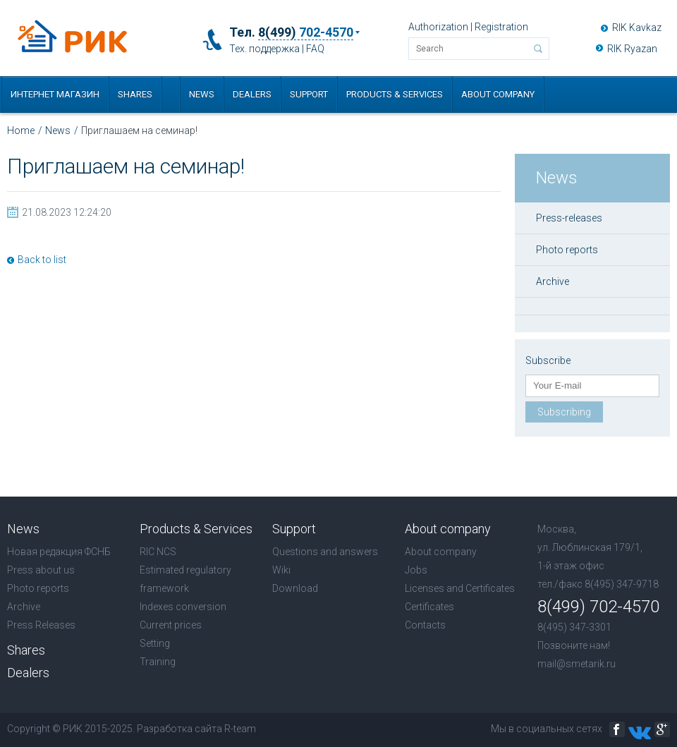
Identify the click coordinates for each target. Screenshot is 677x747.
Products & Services (394, 94)
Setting (155, 643)
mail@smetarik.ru (576, 663)
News (201, 94)
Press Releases (41, 625)
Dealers (252, 94)
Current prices (171, 625)
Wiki (281, 570)
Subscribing (564, 412)
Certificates (429, 606)
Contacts (425, 625)
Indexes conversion (183, 606)
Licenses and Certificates (460, 588)
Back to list (42, 259)
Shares (135, 94)
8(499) (305, 32)
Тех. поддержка (264, 48)
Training (158, 661)
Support (309, 94)
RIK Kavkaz (636, 27)
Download (295, 588)
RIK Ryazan (632, 48)
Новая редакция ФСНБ (59, 551)
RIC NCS (158, 551)
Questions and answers (325, 551)
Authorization (438, 26)
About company (498, 94)
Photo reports (567, 249)
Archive (552, 281)
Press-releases (569, 218)
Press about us (41, 570)
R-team (240, 728)
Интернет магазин (55, 94)
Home (21, 130)
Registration (501, 26)
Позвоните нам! (573, 645)
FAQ (315, 48)
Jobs (416, 570)
